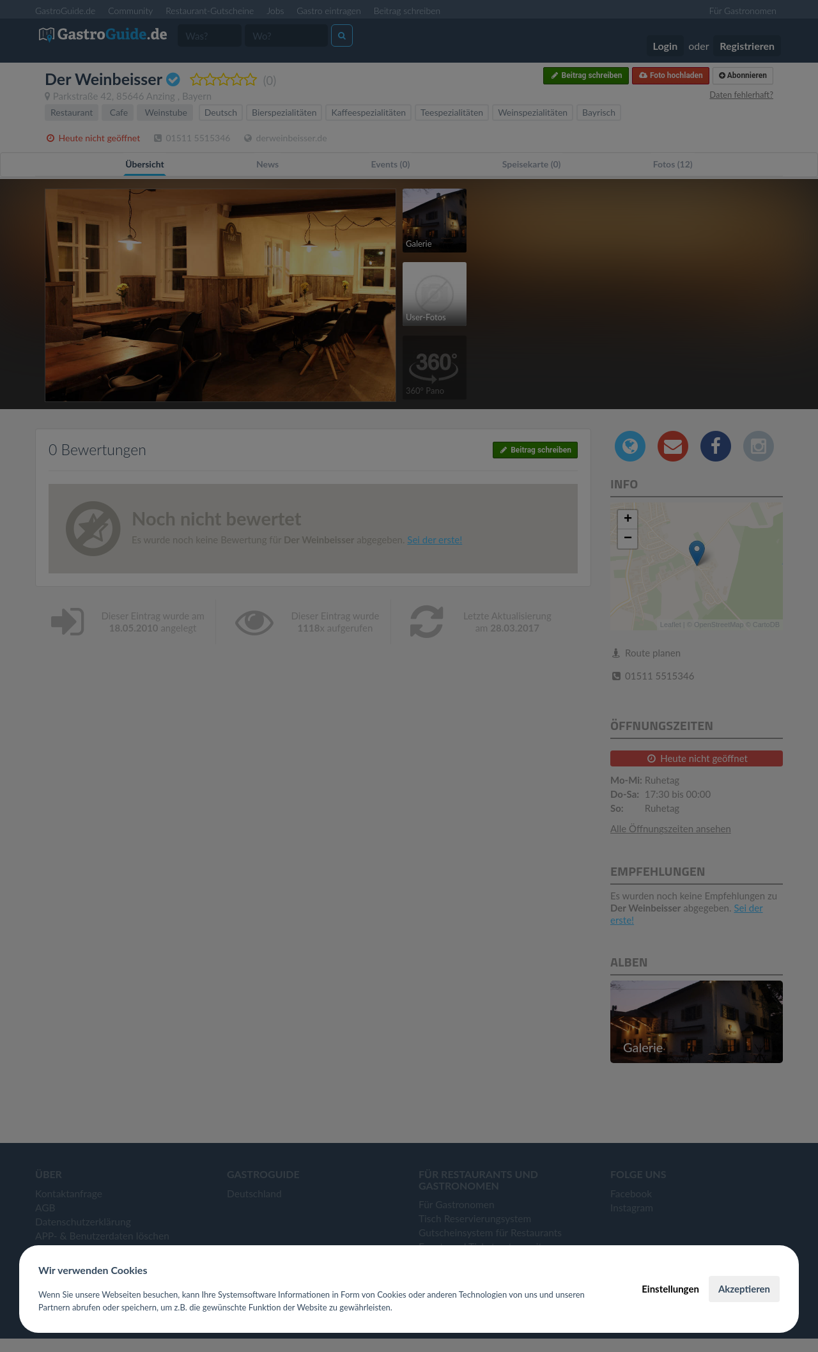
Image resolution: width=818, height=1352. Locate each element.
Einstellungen (670, 1288)
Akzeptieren (744, 1288)
